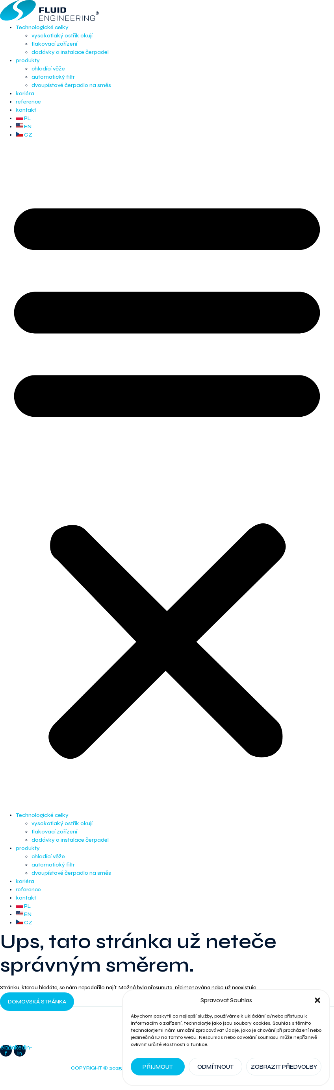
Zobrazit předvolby (283, 1066)
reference (28, 101)
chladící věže (48, 68)
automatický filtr (53, 77)
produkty (28, 60)
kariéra (25, 93)
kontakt (26, 110)
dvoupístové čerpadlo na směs (71, 85)
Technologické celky (42, 27)
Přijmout (158, 1066)
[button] (317, 1000)
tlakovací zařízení (54, 44)
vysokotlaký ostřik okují (62, 35)
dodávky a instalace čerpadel (70, 52)
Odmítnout (215, 1066)
